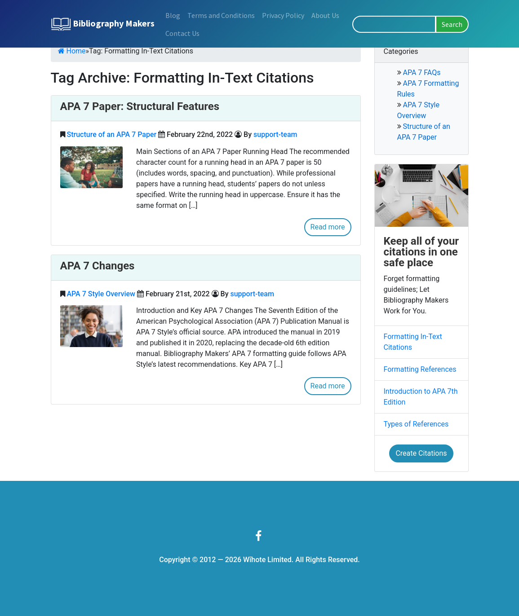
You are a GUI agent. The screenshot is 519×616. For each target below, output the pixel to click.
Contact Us (182, 33)
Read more (328, 227)
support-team (275, 134)
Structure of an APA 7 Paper (111, 134)
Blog (172, 15)
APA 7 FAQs (421, 72)
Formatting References (420, 369)
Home (72, 51)
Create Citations (421, 453)
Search (452, 24)
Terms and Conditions (221, 15)
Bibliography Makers (103, 24)
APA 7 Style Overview (101, 294)
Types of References (416, 424)
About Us (325, 15)
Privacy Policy (283, 15)
